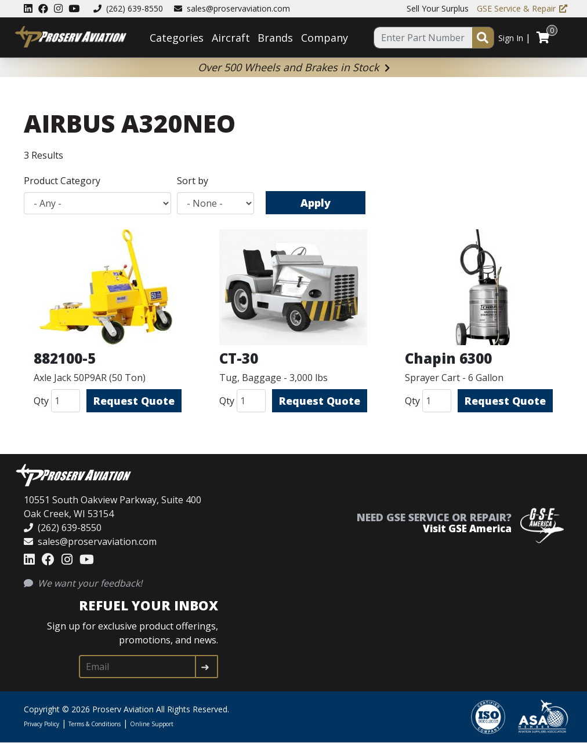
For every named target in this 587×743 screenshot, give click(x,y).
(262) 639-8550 (128, 8)
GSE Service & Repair (522, 8)
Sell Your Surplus (438, 8)
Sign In (510, 37)
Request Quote (134, 401)
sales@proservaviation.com (232, 8)
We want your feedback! (83, 583)
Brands (275, 38)
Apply (315, 203)
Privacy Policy (41, 724)
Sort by (192, 180)
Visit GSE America (467, 528)
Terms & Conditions (94, 724)
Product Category (62, 180)
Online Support (151, 724)
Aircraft (231, 38)
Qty (41, 400)
